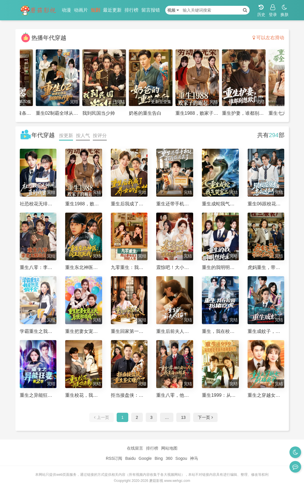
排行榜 (131, 10)
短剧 (95, 10)
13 (183, 417)
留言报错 (150, 10)
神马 (194, 458)
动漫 (66, 10)
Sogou (181, 458)
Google (145, 458)
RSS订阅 (114, 458)
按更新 (66, 135)
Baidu (130, 458)
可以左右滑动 (268, 37)
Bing (158, 458)
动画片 (81, 10)
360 (169, 458)
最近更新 (112, 10)
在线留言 (135, 448)
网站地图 (169, 448)
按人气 (83, 135)
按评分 (100, 135)
